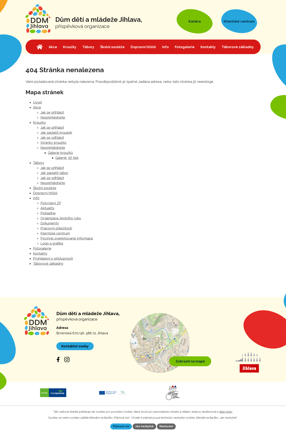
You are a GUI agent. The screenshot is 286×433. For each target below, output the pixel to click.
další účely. (226, 411)
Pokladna (47, 213)
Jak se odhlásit (52, 138)
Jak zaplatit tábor (54, 173)
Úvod (37, 102)
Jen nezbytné (144, 426)
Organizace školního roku (60, 218)
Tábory (38, 163)
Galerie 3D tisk (67, 158)
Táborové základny (48, 263)
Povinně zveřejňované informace (66, 238)
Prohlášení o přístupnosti (53, 258)
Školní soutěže (44, 188)
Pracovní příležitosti (56, 228)
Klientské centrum (55, 233)
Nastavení (166, 426)
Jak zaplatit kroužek (56, 133)
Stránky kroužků (53, 143)
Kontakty (40, 253)
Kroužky (39, 122)
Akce (37, 107)
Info (36, 198)
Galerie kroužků (60, 153)
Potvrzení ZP (50, 203)
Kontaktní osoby (75, 346)
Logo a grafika (51, 243)
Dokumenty (49, 223)
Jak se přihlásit (52, 112)
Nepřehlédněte (52, 117)
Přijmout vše (121, 426)
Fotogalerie (42, 248)
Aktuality (47, 208)
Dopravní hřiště (45, 193)
